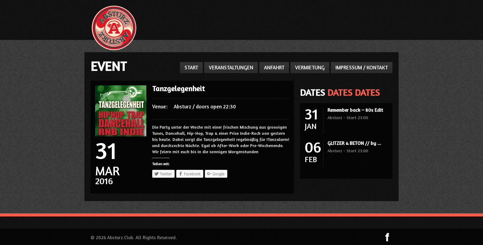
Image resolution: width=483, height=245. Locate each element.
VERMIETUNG (310, 67)
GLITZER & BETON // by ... (354, 143)
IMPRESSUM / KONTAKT (361, 67)
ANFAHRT (274, 67)
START (191, 67)
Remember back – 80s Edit (355, 110)
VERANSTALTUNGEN (231, 67)
